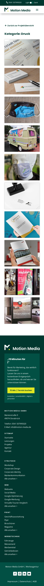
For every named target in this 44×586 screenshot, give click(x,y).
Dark (36, 2)
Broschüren (9, 523)
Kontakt (7, 451)
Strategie (9, 461)
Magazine (8, 527)
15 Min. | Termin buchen (21, 390)
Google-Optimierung (13, 496)
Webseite (8, 489)
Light (27, 2)
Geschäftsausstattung (14, 516)
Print (7, 512)
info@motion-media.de (21, 427)
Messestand (9, 544)
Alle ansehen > (10, 478)
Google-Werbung (12, 499)
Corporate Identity (12, 472)
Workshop (9, 465)
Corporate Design (12, 468)
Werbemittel (9, 547)
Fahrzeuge (9, 540)
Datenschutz (25, 581)
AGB (34, 581)
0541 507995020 (19, 423)
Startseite (8, 437)
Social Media (9, 492)
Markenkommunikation (14, 475)
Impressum (13, 581)
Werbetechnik (12, 536)
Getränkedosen (11, 551)
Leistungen (9, 441)
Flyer (6, 520)
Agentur (8, 447)
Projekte (8, 444)
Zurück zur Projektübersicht (20, 25)
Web (6, 485)
